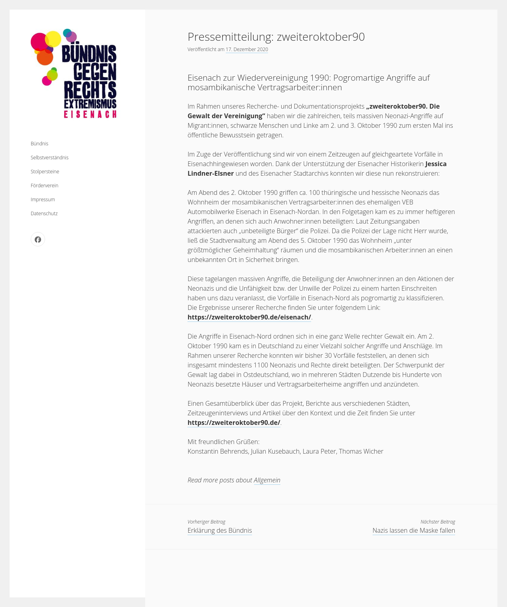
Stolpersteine (45, 171)
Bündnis (39, 143)
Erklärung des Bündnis (219, 530)
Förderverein (44, 185)
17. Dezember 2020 (247, 49)
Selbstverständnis (50, 157)
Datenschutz (44, 213)
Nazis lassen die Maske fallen (414, 530)
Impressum (43, 199)
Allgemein (267, 480)
